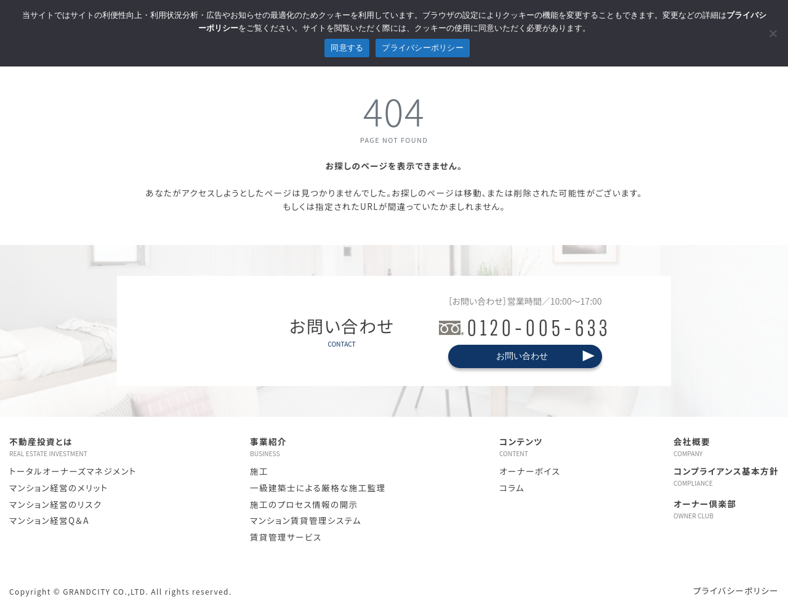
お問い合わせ (522, 356)
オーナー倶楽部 (726, 509)
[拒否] (772, 33)
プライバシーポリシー (736, 590)
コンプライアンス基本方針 (726, 476)
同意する (347, 47)
